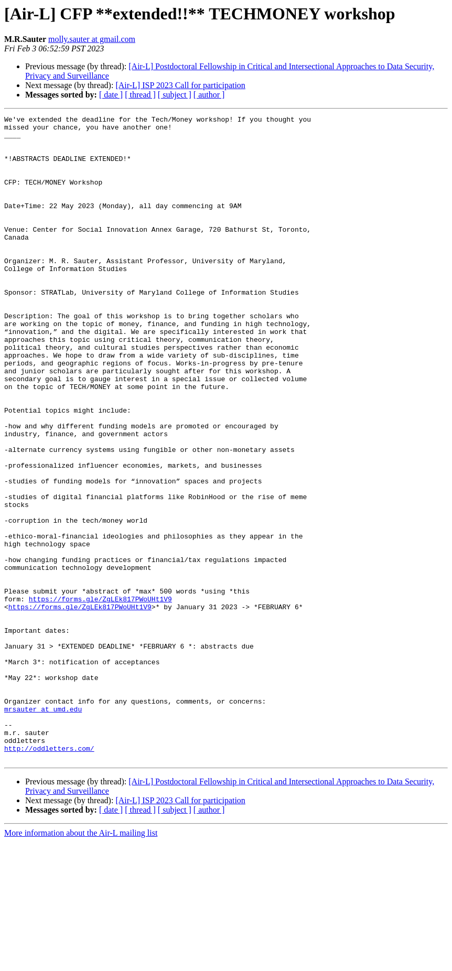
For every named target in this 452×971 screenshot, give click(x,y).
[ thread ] (140, 94)
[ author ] (209, 94)
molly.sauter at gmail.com (91, 39)
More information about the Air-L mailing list (80, 961)
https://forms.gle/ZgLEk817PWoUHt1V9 (100, 696)
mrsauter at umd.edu (43, 828)
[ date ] (111, 94)
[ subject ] (174, 94)
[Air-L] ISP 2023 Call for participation (180, 85)
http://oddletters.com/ (49, 875)
